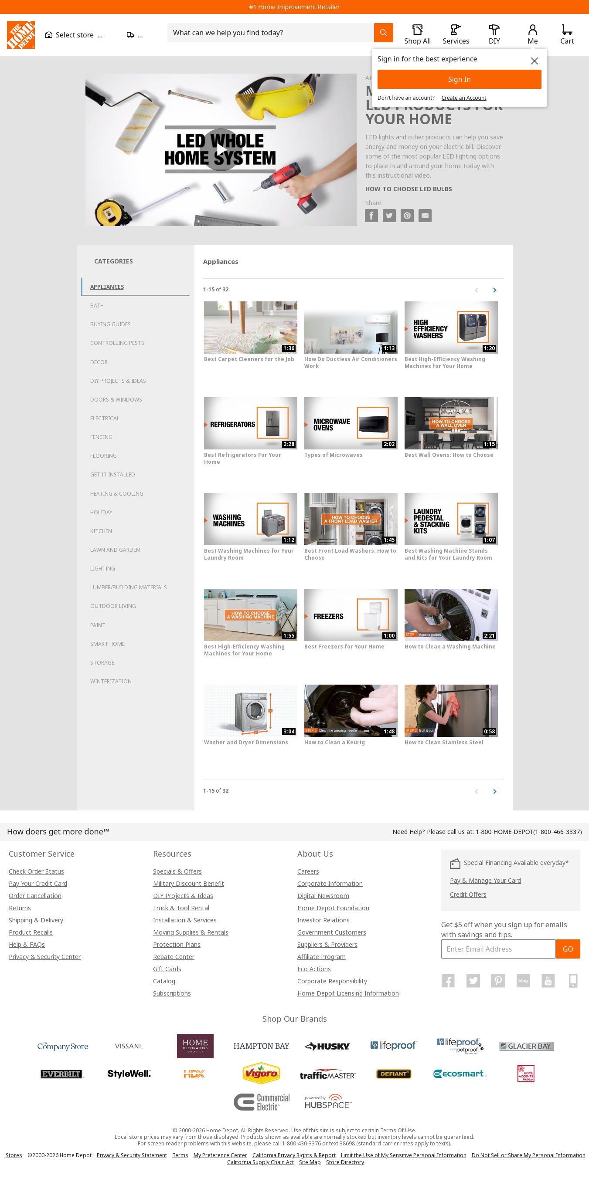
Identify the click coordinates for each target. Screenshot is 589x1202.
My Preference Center (220, 1155)
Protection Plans (177, 944)
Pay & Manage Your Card (485, 880)
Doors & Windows (116, 399)
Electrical (104, 418)
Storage (102, 662)
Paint (98, 625)
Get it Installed (112, 474)
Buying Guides (110, 324)
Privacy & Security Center (45, 956)
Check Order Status (36, 871)
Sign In (459, 79)
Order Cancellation (35, 895)
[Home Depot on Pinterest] (498, 981)
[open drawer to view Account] (533, 34)
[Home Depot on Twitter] (473, 981)
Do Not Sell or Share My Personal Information (529, 1155)
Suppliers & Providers (327, 944)
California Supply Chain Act (260, 1162)
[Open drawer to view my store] (80, 35)
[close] (534, 61)
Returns (20, 908)
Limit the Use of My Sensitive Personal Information (403, 1155)
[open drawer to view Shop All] (418, 34)
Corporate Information (330, 883)
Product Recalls (31, 932)
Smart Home (107, 644)
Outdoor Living (113, 606)
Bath (97, 305)
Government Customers (331, 932)
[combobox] (273, 33)
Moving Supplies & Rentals (190, 932)
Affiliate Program (321, 956)
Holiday (101, 512)
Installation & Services (185, 920)
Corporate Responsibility (332, 981)
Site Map (310, 1162)
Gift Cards (167, 969)
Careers (308, 871)
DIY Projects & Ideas (118, 381)
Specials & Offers (177, 871)
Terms (180, 1155)
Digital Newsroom (323, 895)
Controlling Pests (117, 343)
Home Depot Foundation (333, 908)
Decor (99, 362)
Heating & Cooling (116, 493)
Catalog (164, 981)
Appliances (107, 286)
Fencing (101, 437)
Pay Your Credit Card (38, 883)
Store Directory (345, 1162)
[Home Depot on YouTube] (548, 981)
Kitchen (101, 531)
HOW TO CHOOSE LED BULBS (408, 189)
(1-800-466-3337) (529, 831)
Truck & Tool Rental (181, 908)
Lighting (102, 568)
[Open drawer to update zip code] (142, 34)
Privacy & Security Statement (132, 1155)
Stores (14, 1155)
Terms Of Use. (398, 1130)
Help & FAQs (27, 944)
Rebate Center (173, 956)
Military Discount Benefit (188, 883)
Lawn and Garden (115, 550)
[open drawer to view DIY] (494, 34)
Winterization (111, 681)
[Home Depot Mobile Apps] (573, 981)
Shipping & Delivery (36, 920)
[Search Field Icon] (383, 32)
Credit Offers (468, 894)
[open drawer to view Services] (456, 34)
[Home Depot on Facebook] (448, 981)
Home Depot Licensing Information (348, 993)
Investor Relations (323, 920)
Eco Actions (314, 969)
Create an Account (464, 97)
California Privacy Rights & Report (294, 1155)
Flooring (103, 455)
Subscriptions (172, 993)
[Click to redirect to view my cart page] (567, 34)
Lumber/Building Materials (128, 587)
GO (568, 949)
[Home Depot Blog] (523, 981)
